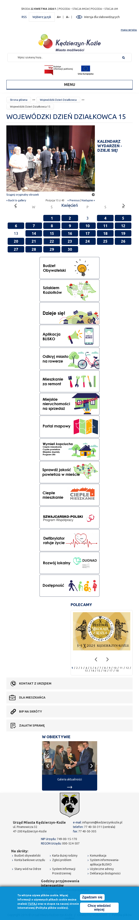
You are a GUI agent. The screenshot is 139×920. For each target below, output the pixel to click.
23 (70, 241)
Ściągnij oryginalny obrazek (22, 194)
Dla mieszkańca (32, 697)
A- (68, 17)
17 (87, 233)
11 (105, 226)
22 (52, 241)
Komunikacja (98, 855)
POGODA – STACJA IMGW (74, 8)
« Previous (73, 200)
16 (70, 233)
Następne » (88, 200)
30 (70, 249)
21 (34, 241)
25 (105, 241)
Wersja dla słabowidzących (102, 17)
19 (123, 233)
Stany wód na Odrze (27, 869)
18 (105, 233)
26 (123, 241)
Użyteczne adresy (102, 869)
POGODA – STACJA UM (104, 8)
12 (123, 226)
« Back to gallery (16, 200)
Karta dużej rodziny (64, 855)
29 (52, 249)
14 (34, 233)
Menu (69, 84)
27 (16, 249)
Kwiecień (69, 205)
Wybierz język (41, 17)
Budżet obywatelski (27, 855)
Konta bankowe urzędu (29, 860)
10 (87, 226)
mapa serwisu (129, 29)
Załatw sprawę (32, 725)
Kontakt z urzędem (35, 683)
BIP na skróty (30, 711)
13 (86, 670)
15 (52, 233)
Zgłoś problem (61, 860)
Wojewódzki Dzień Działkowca (58, 99)
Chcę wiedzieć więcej (99, 908)
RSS (24, 17)
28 (34, 249)
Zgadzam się (92, 898)
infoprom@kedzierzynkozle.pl (102, 822)
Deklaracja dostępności (105, 873)
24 (87, 241)
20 (16, 241)
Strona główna (18, 99)
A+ (59, 17)
